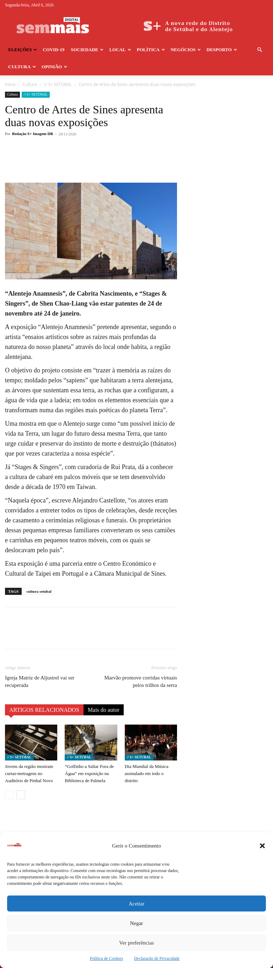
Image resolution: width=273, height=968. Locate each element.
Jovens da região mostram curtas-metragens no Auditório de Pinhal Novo (29, 773)
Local (120, 49)
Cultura (22, 66)
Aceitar (136, 904)
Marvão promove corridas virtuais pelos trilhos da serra (140, 681)
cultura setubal (39, 591)
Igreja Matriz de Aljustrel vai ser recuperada (39, 681)
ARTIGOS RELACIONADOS (44, 710)
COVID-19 (53, 49)
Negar (136, 923)
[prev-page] (9, 794)
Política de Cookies (106, 958)
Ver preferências (136, 943)
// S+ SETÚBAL (58, 84)
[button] (262, 845)
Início (10, 84)
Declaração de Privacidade (157, 958)
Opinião (54, 66)
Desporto (222, 49)
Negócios (186, 49)
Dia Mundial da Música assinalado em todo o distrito (146, 773)
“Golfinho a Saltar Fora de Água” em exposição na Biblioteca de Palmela (89, 773)
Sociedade (87, 49)
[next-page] (20, 794)
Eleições (22, 49)
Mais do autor (103, 710)
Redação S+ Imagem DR (32, 133)
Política (151, 49)
